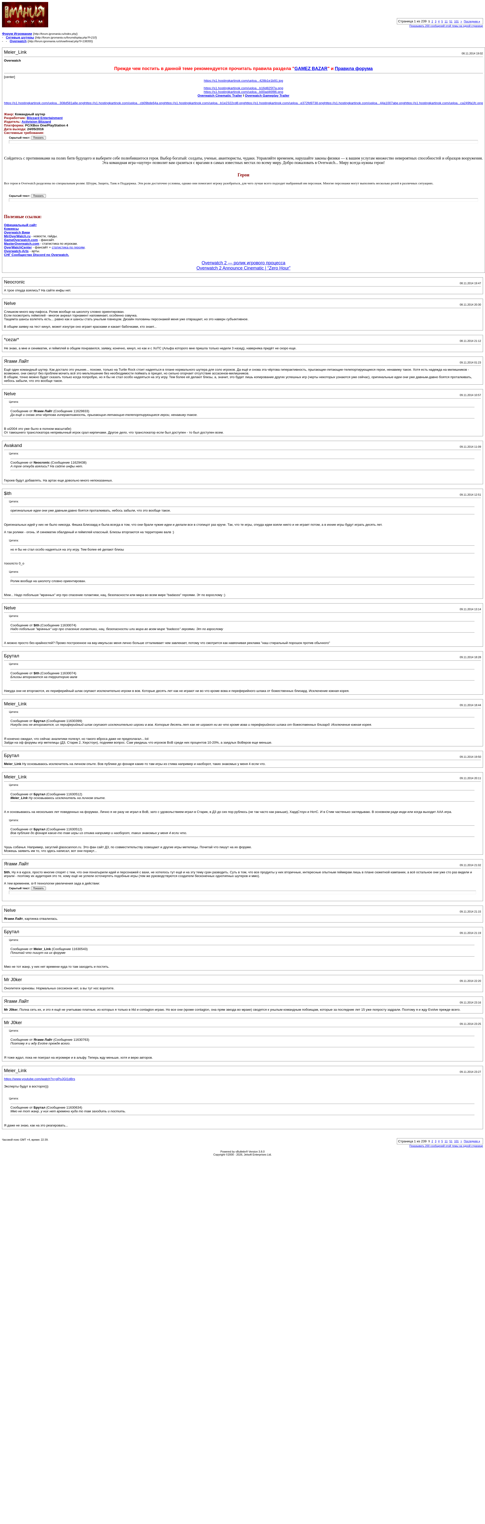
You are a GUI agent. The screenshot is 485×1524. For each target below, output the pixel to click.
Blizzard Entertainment (45, 118)
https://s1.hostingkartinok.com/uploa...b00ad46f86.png (243, 92)
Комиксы (11, 229)
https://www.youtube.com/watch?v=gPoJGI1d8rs (39, 1079)
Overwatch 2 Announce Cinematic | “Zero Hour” (243, 268)
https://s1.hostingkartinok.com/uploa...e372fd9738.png (284, 103)
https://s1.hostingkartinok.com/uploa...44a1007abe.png (364, 103)
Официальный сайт (20, 225)
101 (456, 21)
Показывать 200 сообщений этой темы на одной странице (446, 25)
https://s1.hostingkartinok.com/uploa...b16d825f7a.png (243, 88)
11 (446, 21)
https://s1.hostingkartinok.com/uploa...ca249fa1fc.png (444, 103)
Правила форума (354, 68)
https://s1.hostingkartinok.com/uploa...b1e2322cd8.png (205, 103)
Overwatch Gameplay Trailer (267, 95)
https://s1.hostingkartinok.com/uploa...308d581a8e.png (44, 103)
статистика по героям (68, 247)
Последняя (472, 21)
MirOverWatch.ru (17, 236)
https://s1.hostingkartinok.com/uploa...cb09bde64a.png (124, 103)
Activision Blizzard (36, 121)
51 (450, 21)
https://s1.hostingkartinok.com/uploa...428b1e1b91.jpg (243, 80)
